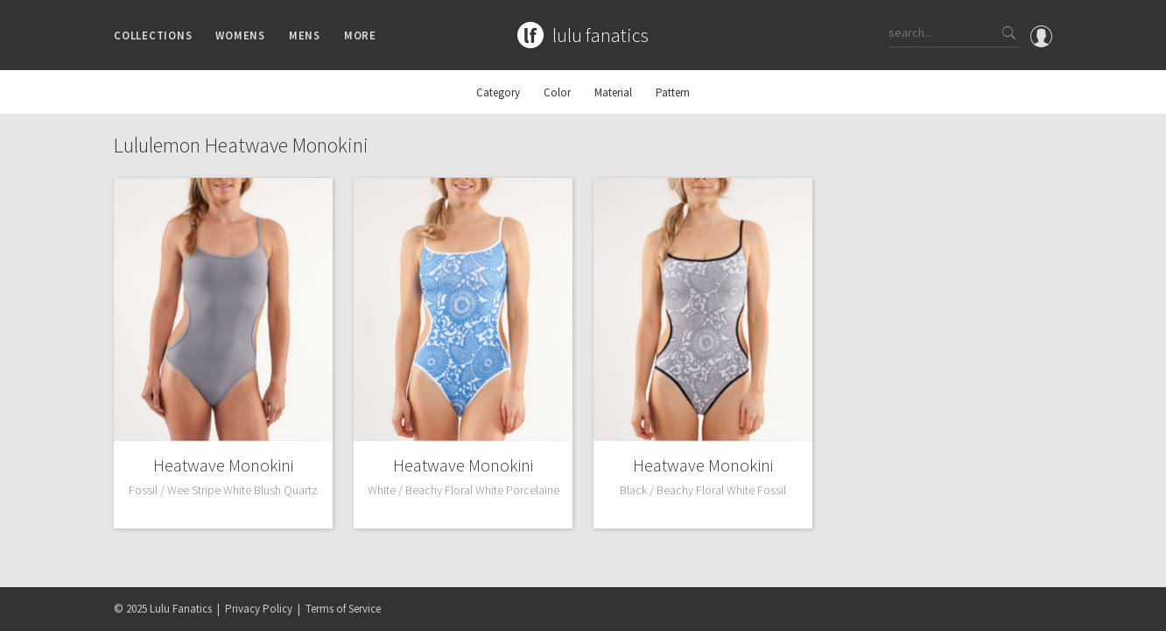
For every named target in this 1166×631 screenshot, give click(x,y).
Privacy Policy (258, 608)
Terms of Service (343, 608)
